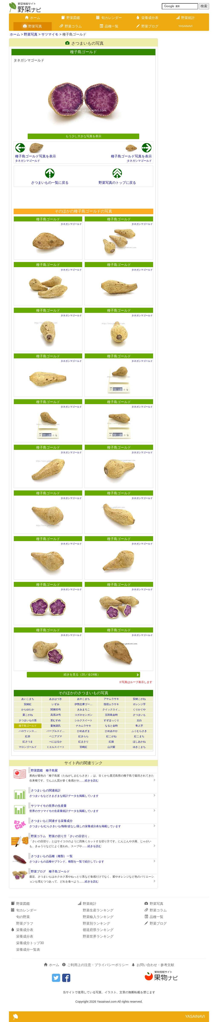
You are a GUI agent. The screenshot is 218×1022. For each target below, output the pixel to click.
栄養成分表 (147, 18)
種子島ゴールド (48, 219)
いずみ (55, 704)
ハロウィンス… (28, 731)
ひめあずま (83, 731)
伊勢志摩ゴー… (83, 704)
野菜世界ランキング (98, 936)
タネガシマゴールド (27, 160)
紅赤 (27, 736)
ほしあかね (139, 741)
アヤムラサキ (111, 698)
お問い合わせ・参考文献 (153, 965)
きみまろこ (83, 709)
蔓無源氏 (55, 725)
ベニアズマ (55, 736)
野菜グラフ (24, 923)
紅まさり (83, 741)
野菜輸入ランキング (98, 917)
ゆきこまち (139, 746)
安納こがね (139, 698)
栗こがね (28, 714)
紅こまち (139, 736)
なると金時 (111, 725)
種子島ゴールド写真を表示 (35, 156)
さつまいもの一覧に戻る (50, 182)
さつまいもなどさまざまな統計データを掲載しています (64, 795)
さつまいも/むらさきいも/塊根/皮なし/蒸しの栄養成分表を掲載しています (75, 826)
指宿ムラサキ (111, 704)
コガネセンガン (83, 714)
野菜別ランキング (96, 923)
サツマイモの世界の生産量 (49, 805)
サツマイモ (49, 34)
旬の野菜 (23, 917)
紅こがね (111, 736)
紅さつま (28, 741)
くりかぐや (139, 709)
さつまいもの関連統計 (46, 790)
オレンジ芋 (139, 704)
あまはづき (55, 698)
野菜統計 (185, 18)
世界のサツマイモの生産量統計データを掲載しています (64, 810)
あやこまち (83, 698)
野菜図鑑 (70, 18)
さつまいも (139, 714)
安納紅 (28, 704)
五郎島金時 (111, 714)
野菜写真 (32, 26)
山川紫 (111, 746)
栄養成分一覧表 (28, 949)
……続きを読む (89, 780)
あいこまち (27, 698)
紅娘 (111, 741)
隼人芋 (139, 725)
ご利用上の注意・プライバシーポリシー (95, 965)
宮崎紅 (83, 746)
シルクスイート (83, 720)
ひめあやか (111, 731)
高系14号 (55, 714)
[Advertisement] (83, 197)
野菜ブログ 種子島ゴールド (50, 871)
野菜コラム (71, 26)
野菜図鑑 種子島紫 (44, 770)
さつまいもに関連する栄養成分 (52, 820)
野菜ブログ (147, 26)
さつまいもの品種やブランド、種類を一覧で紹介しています (66, 861)
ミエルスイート (56, 746)
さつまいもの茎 (28, 720)
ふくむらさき (139, 731)
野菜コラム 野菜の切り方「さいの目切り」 (60, 836)
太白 (139, 720)
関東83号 (55, 709)
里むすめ (55, 720)
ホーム (32, 18)
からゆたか (27, 709)
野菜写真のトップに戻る (117, 182)
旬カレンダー (109, 18)
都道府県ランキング (98, 930)
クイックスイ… (111, 709)
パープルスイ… (56, 731)
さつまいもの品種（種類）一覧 (52, 856)
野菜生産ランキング (98, 910)
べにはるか (55, 741)
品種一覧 (109, 26)
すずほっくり (111, 720)
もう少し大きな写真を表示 (83, 136)
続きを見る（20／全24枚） (101, 674)
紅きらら (83, 736)
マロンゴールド (28, 746)
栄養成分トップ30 (30, 943)
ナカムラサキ (83, 725)
